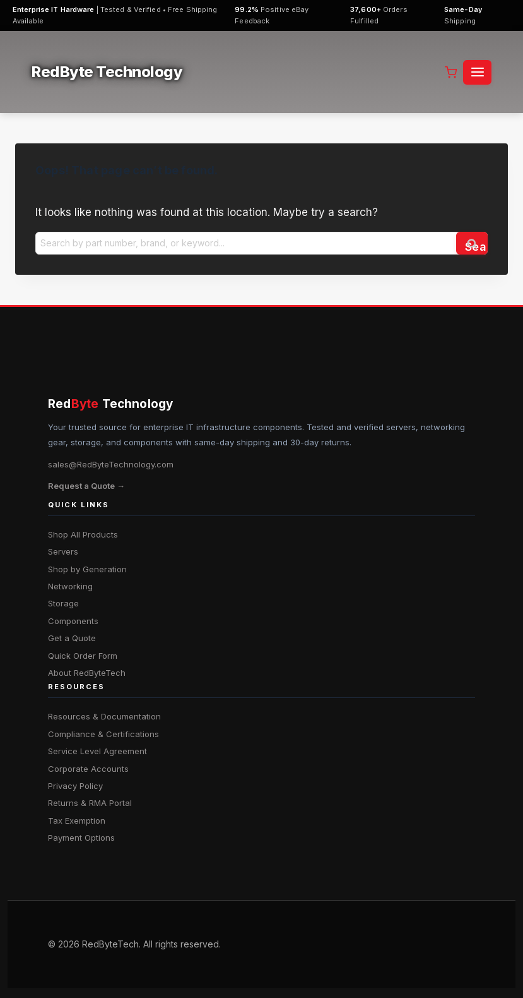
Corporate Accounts (88, 769)
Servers (63, 551)
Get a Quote (72, 638)
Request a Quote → (86, 486)
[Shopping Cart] (451, 72)
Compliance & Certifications (103, 734)
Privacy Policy (75, 786)
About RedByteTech (87, 673)
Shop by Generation (87, 569)
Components (73, 621)
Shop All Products (83, 534)
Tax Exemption (76, 820)
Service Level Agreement (97, 751)
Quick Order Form (82, 656)
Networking (70, 586)
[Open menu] (477, 72)
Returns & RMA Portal (90, 803)
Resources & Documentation (104, 716)
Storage (63, 603)
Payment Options (81, 838)
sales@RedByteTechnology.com (110, 464)
